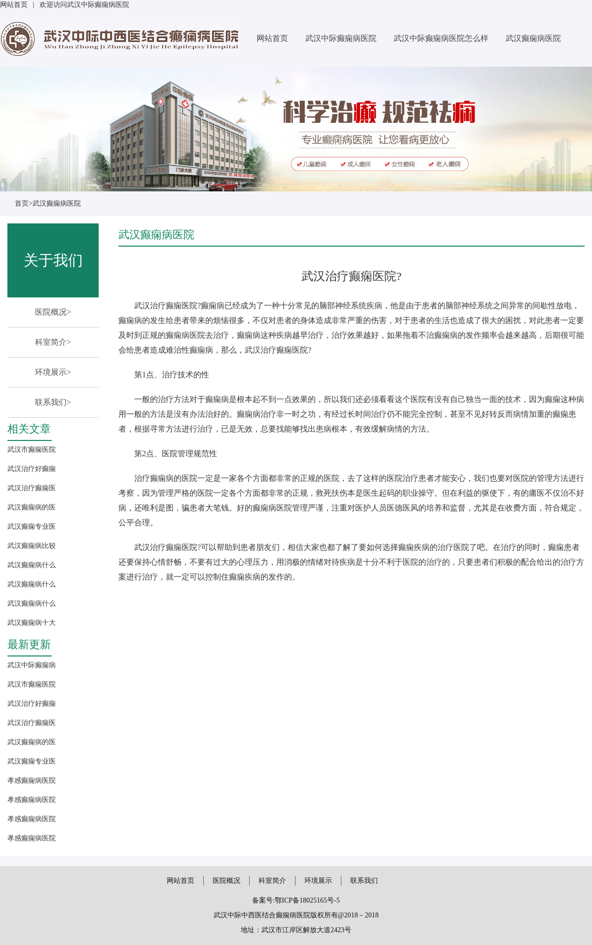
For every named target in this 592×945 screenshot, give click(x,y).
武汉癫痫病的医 (31, 507)
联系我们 (364, 880)
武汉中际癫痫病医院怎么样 (441, 38)
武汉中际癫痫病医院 (340, 38)
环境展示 (318, 880)
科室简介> (53, 342)
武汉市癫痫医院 (31, 449)
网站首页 (14, 4)
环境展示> (53, 372)
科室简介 (272, 880)
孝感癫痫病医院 (31, 780)
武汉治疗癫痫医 (31, 488)
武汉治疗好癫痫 (31, 468)
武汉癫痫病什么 (31, 565)
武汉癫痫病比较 (31, 545)
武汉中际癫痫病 (31, 665)
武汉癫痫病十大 (31, 622)
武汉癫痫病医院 (533, 38)
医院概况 (226, 880)
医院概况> (53, 312)
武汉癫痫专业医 (31, 526)
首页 (22, 203)
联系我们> (53, 402)
